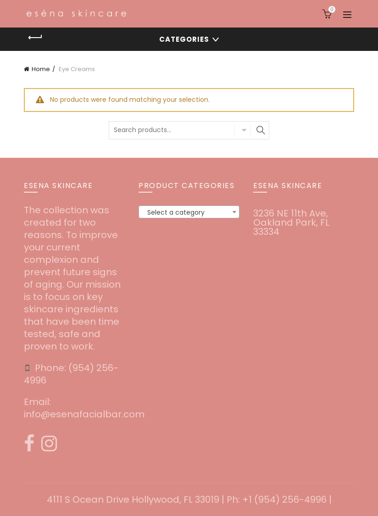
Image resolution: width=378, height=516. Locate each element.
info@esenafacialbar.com (84, 414)
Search (260, 130)
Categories (184, 39)
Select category (242, 130)
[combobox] (189, 211)
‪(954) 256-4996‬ (71, 374)
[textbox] (189, 212)
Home (41, 69)
